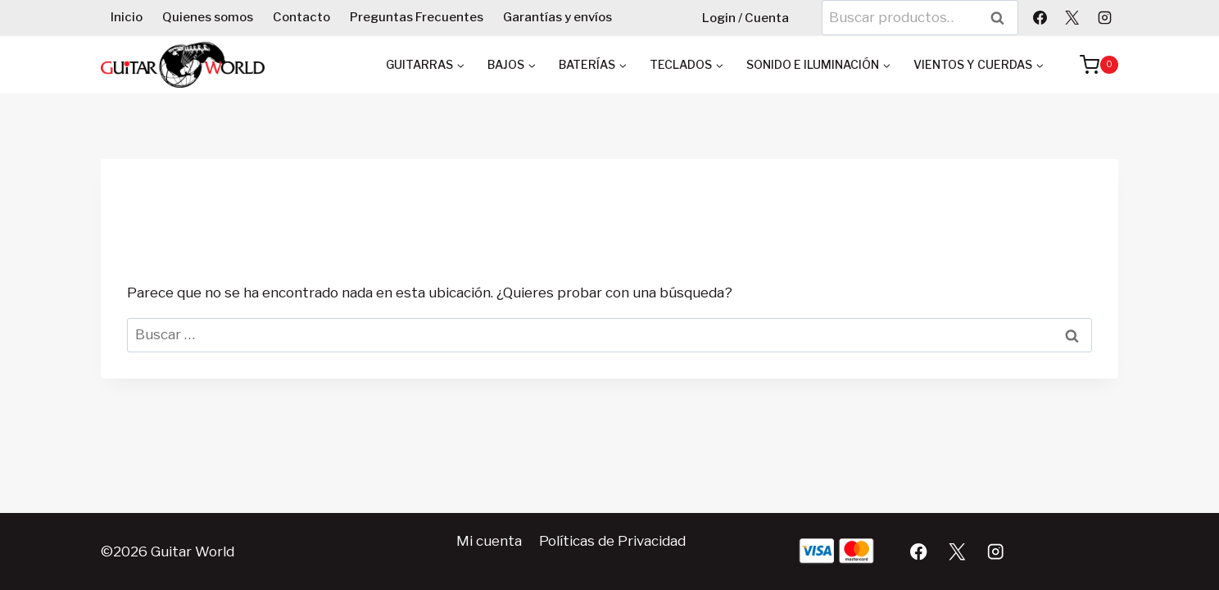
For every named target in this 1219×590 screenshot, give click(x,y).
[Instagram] (1104, 17)
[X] (1072, 17)
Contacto (301, 17)
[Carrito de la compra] (1090, 65)
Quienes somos (207, 17)
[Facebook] (1040, 17)
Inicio (127, 17)
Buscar (1002, 18)
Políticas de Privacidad (612, 541)
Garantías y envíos (557, 17)
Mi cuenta (489, 541)
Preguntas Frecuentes (416, 17)
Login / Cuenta (745, 18)
